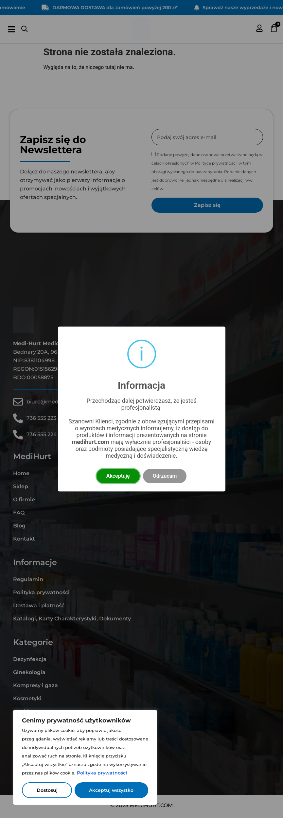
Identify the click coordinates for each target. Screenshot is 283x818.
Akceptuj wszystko (111, 790)
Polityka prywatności (102, 773)
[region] (85, 757)
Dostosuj (47, 790)
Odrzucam (165, 476)
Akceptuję (118, 476)
